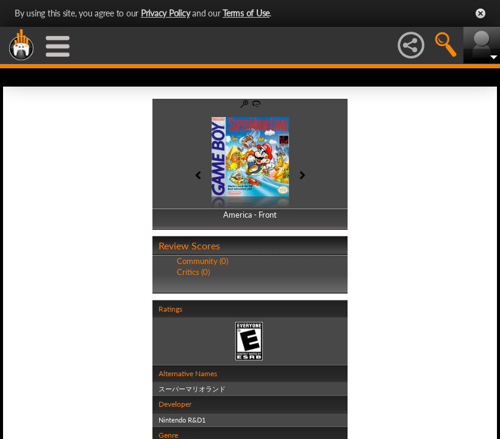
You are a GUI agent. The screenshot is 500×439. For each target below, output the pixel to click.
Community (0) (202, 261)
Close (480, 13)
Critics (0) (193, 272)
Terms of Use (246, 13)
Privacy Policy (165, 13)
